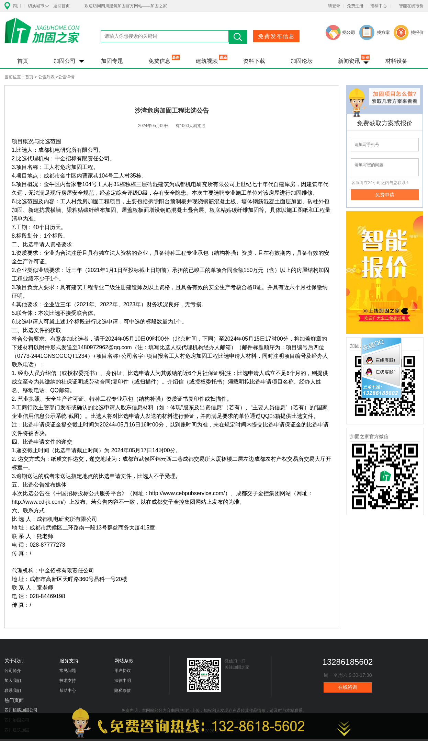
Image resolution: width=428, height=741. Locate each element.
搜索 (238, 37)
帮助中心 (67, 690)
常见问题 (67, 670)
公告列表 (46, 77)
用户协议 (122, 670)
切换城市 (36, 5)
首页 (22, 61)
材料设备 (396, 61)
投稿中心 (378, 5)
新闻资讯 (349, 61)
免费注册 (355, 5)
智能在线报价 (411, 5)
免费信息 (159, 61)
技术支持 (67, 680)
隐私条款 (122, 690)
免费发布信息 (276, 36)
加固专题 (112, 61)
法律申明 (122, 680)
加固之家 (42, 35)
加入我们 (12, 680)
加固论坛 (302, 61)
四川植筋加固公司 (20, 710)
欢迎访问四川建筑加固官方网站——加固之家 (126, 5)
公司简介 (12, 670)
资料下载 (254, 61)
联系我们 (12, 690)
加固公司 (65, 61)
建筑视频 (207, 61)
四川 (17, 5)
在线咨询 (347, 687)
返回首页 (61, 5)
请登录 (334, 5)
